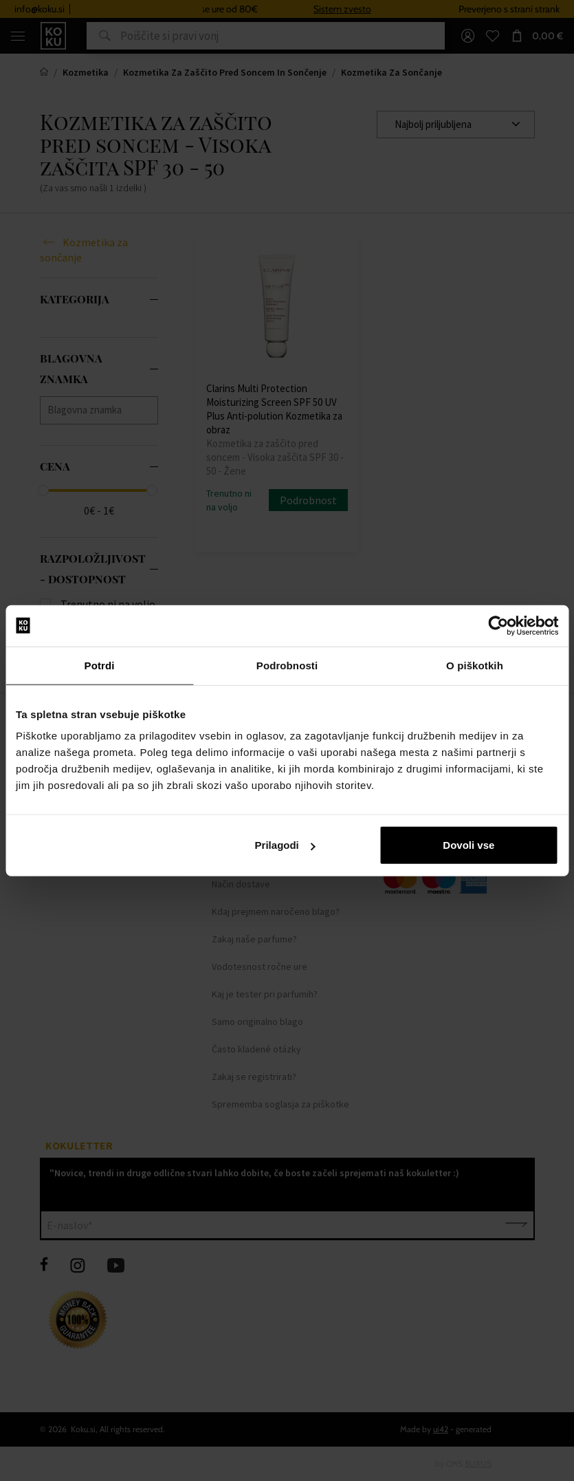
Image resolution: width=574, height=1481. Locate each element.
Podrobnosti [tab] (287, 665)
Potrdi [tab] (100, 665)
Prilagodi (285, 845)
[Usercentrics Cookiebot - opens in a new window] (498, 625)
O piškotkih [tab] (474, 665)
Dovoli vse (468, 845)
